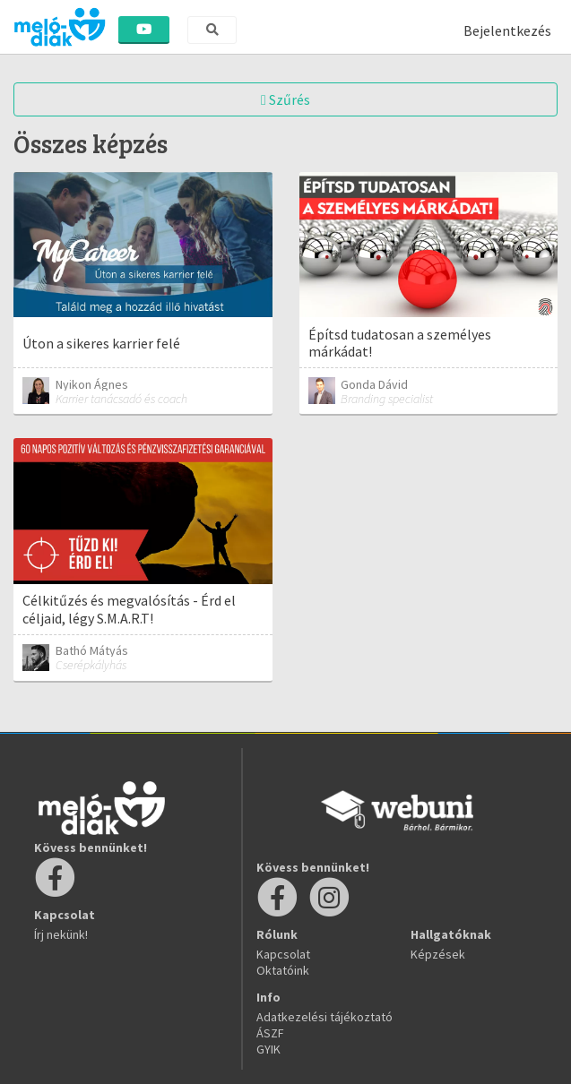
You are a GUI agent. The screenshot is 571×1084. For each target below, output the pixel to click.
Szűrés (285, 99)
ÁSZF (270, 1033)
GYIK (268, 1049)
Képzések (438, 954)
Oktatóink (282, 970)
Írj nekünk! (61, 934)
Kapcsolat (283, 954)
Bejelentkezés (507, 30)
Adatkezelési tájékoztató (324, 1017)
